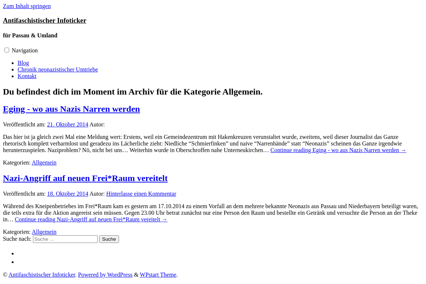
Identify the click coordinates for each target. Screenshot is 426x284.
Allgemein (44, 162)
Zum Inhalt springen (27, 6)
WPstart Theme (158, 275)
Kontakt (27, 76)
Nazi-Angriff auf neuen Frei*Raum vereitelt (85, 178)
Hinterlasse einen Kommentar (141, 194)
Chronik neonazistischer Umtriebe (58, 69)
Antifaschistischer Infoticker (44, 20)
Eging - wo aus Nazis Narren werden (71, 109)
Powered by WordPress (105, 275)
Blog (23, 63)
